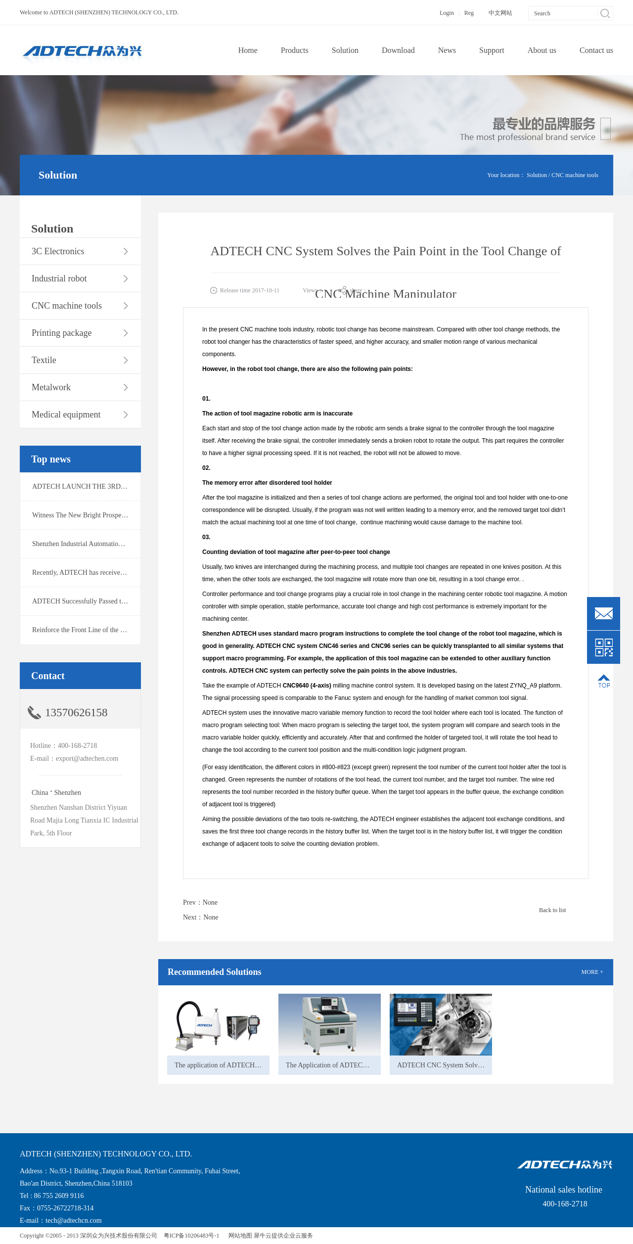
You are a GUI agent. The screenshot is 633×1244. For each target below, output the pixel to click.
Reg (469, 12)
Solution (537, 175)
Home (248, 50)
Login (447, 12)
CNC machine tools (574, 175)
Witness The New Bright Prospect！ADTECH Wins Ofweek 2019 (124, 515)
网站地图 (239, 1235)
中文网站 (500, 12)
